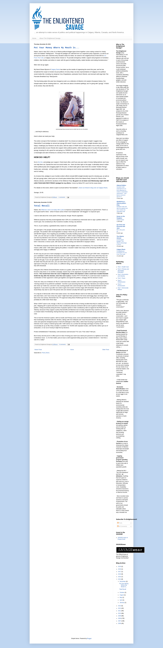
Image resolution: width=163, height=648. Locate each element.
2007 (119, 621)
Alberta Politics (121, 185)
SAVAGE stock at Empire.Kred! (123, 538)
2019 (119, 566)
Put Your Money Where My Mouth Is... (56, 47)
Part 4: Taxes (121, 278)
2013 (119, 606)
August (122, 595)
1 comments (62, 197)
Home (34, 38)
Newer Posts (38, 349)
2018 (119, 569)
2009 (119, 616)
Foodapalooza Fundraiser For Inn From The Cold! (122, 252)
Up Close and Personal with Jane (121, 226)
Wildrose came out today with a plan (53, 210)
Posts (119, 523)
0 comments (62, 344)
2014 (119, 579)
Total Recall (42, 206)
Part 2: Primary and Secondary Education (123, 270)
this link (40, 162)
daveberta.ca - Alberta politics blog (121, 203)
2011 (119, 611)
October (122, 592)
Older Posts (105, 349)
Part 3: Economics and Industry (123, 275)
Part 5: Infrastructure (121, 281)
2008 (119, 618)
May (121, 597)
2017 (119, 571)
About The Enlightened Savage (49, 38)
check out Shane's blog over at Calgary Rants (93, 188)
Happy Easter (120, 219)
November (123, 581)
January (122, 602)
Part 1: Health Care (123, 267)
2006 (119, 623)
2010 (119, 613)
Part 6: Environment (121, 284)
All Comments (122, 526)
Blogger (89, 638)
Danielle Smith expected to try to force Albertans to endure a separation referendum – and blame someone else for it (122, 191)
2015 (119, 576)
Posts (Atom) (45, 352)
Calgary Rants (55, 69)
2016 (119, 574)
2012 (119, 608)
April (121, 600)
